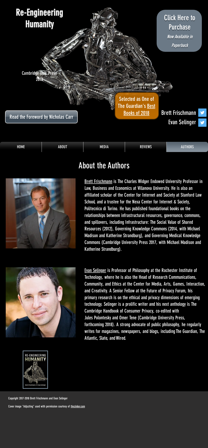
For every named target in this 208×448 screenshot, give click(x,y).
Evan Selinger (95, 270)
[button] (104, 147)
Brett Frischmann (98, 181)
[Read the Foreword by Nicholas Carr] (41, 116)
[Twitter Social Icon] (202, 112)
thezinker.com (78, 406)
